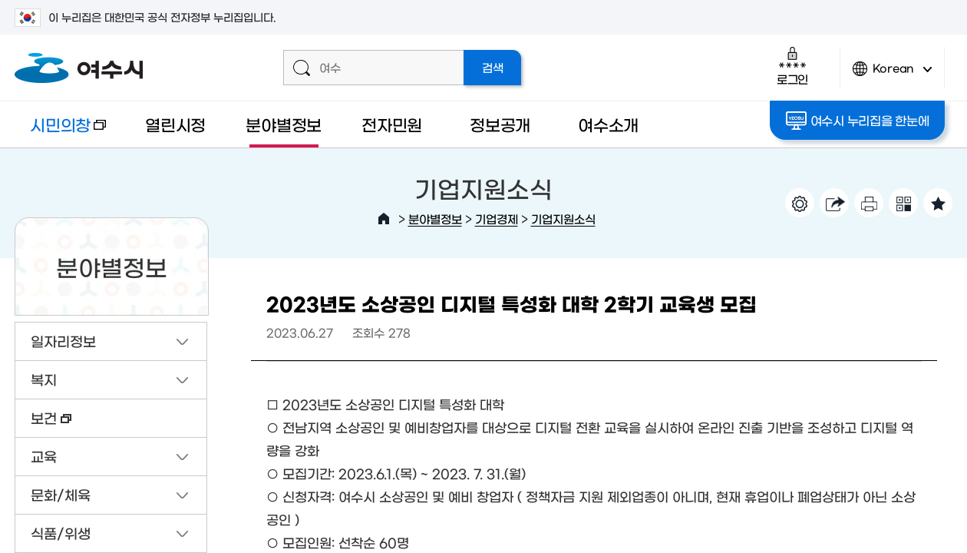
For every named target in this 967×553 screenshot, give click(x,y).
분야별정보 (284, 124)
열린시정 (175, 124)
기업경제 (496, 218)
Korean (892, 74)
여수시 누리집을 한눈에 (857, 120)
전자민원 (391, 124)
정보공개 (500, 124)
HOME (383, 218)
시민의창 (60, 131)
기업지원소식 (563, 218)
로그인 (792, 65)
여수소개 (608, 124)
